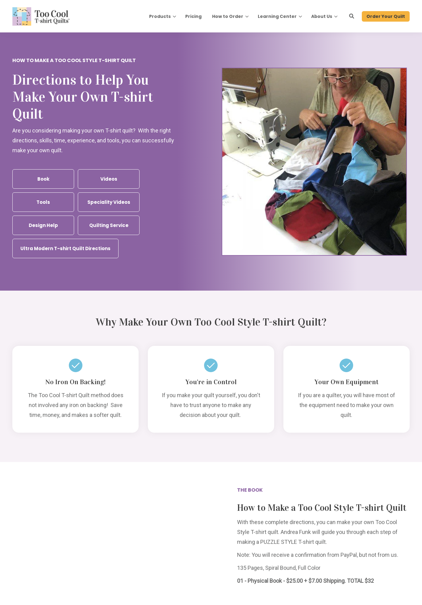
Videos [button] (108, 179)
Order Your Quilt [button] (385, 16)
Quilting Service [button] (108, 225)
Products (160, 16)
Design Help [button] (43, 225)
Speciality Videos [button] (108, 202)
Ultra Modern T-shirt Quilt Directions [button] (65, 248)
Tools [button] (43, 202)
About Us (321, 16)
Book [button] (43, 179)
